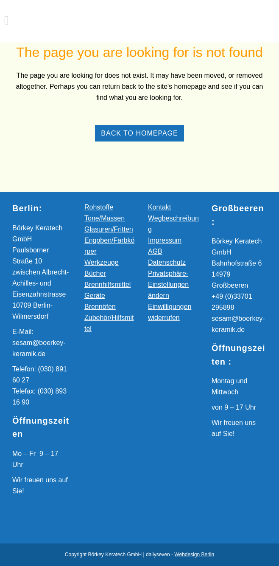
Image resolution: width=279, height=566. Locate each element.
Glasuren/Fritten (108, 229)
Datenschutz (167, 262)
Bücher (95, 273)
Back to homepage (139, 133)
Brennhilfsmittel (107, 284)
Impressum (164, 240)
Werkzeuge (101, 262)
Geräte (94, 295)
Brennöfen (100, 306)
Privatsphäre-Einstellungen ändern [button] (168, 284)
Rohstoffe (98, 207)
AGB (155, 251)
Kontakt (159, 207)
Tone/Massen (104, 218)
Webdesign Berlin (194, 555)
